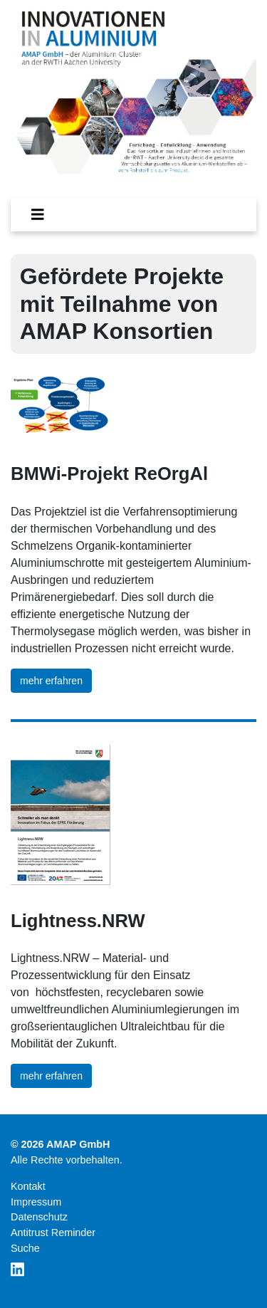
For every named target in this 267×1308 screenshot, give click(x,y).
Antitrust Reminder (53, 1232)
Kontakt (28, 1186)
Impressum (36, 1202)
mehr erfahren (51, 680)
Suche (25, 1248)
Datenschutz (39, 1217)
